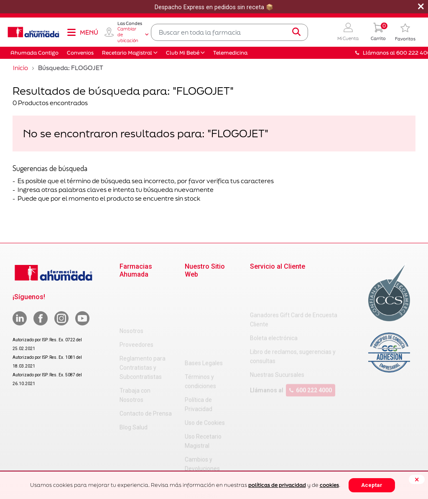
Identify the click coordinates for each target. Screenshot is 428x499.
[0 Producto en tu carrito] (378, 32)
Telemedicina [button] (230, 52)
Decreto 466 (201, 422)
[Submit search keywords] (296, 32)
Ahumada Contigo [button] (34, 52)
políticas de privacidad (277, 485)
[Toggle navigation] (82, 32)
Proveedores (136, 303)
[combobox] (229, 32)
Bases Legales (204, 289)
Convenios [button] (80, 52)
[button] (348, 32)
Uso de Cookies (205, 349)
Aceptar (371, 485)
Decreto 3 (197, 409)
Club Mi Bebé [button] (182, 52)
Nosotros (131, 289)
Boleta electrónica (274, 304)
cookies (329, 485)
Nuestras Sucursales (277, 341)
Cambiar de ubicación (132, 34)
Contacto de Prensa (146, 372)
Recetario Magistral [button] (127, 52)
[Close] (417, 479)
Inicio (20, 68)
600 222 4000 (310, 356)
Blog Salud (134, 386)
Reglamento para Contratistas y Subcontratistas (143, 326)
